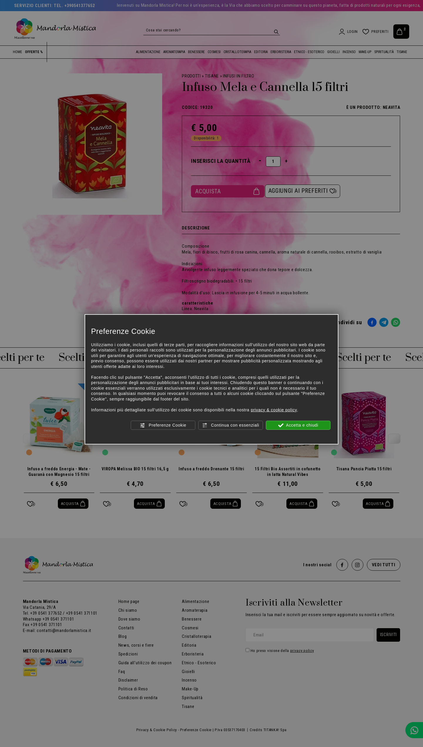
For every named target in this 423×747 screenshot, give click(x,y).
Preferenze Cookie (163, 425)
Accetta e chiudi (298, 425)
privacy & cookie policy (274, 409)
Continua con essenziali (230, 425)
